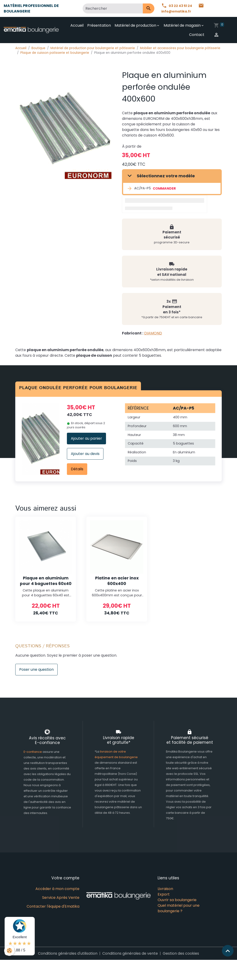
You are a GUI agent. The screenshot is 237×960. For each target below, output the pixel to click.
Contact (197, 34)
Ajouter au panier (86, 438)
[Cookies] (10, 950)
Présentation (99, 25)
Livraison (165, 888)
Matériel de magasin (182, 25)
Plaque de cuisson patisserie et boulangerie (54, 53)
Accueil (77, 25)
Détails (77, 469)
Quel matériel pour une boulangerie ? (179, 908)
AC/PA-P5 (139, 188)
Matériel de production (135, 25)
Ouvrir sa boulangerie (177, 900)
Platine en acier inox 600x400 (117, 580)
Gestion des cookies (181, 953)
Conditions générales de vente (130, 953)
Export (164, 894)
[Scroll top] (228, 951)
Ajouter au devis (85, 453)
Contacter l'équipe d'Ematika (53, 906)
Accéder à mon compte (57, 888)
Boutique (38, 48)
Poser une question (36, 669)
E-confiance (33, 752)
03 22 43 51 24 (178, 5)
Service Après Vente (60, 897)
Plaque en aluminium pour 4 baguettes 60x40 (46, 580)
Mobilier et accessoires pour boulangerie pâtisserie (180, 48)
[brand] (32, 30)
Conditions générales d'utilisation (67, 953)
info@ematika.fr (183, 8)
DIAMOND (153, 333)
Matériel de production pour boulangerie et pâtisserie (92, 48)
